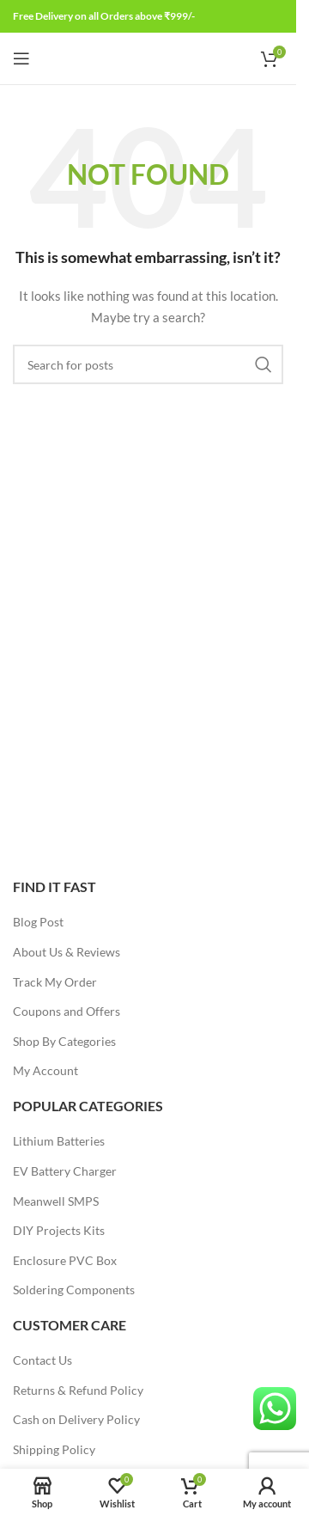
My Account (45, 1070)
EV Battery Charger (65, 1171)
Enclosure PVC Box (65, 1260)
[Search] (148, 364)
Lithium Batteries (59, 1141)
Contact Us (42, 1360)
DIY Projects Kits (59, 1230)
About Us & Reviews (66, 951)
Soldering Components (74, 1289)
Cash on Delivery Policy (76, 1419)
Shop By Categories (64, 1041)
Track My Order (55, 982)
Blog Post (38, 921)
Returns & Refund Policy (78, 1390)
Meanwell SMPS (56, 1201)
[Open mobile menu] (21, 58)
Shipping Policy (54, 1449)
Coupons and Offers (66, 1011)
